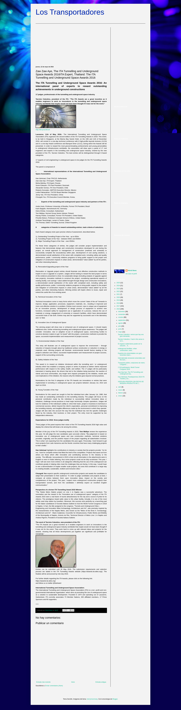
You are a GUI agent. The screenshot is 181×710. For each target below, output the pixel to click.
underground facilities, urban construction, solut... (127, 349)
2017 (118, 306)
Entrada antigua (100, 682)
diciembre (121, 311)
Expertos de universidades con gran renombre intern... (130, 354)
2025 (118, 283)
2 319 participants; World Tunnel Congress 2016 (128, 368)
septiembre (122, 320)
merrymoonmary (92, 699)
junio (120, 329)
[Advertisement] (71, 44)
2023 (118, 288)
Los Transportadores (70, 12)
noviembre (122, 314)
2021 (118, 294)
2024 (118, 285)
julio (119, 326)
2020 (118, 297)
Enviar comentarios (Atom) (54, 686)
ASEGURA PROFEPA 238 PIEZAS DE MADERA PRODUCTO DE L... (131, 382)
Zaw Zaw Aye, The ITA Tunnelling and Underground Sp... (130, 373)
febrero (120, 393)
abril (120, 387)
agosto (120, 323)
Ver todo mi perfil (131, 274)
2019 (118, 300)
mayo (120, 332)
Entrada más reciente (43, 682)
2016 (118, 309)
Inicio (73, 682)
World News (132, 270)
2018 (118, 303)
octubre (121, 317)
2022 (118, 291)
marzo (120, 390)
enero (120, 396)
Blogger (115, 699)
